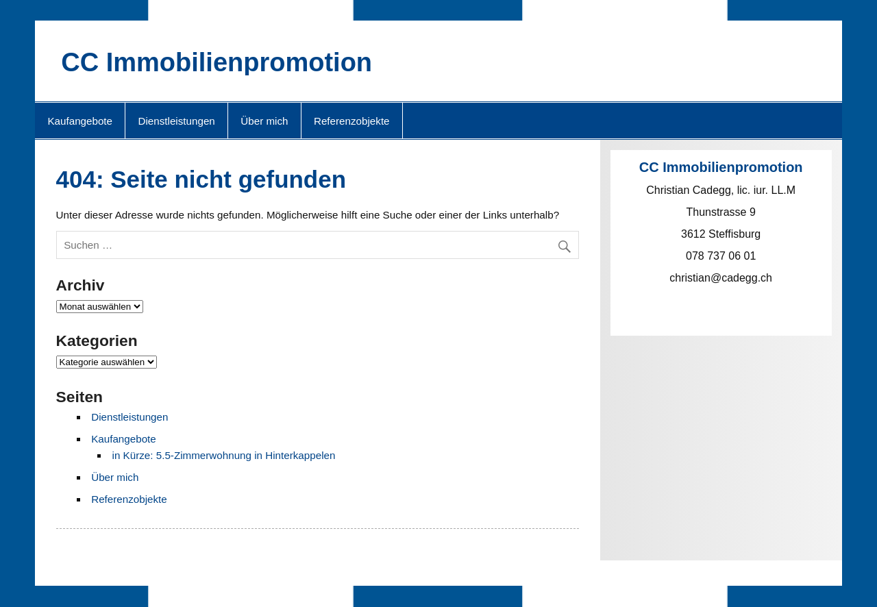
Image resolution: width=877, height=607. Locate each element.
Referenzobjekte (352, 121)
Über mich (264, 121)
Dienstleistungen (176, 121)
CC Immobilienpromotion (216, 62)
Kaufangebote (79, 121)
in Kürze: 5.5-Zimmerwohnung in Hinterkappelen (224, 455)
